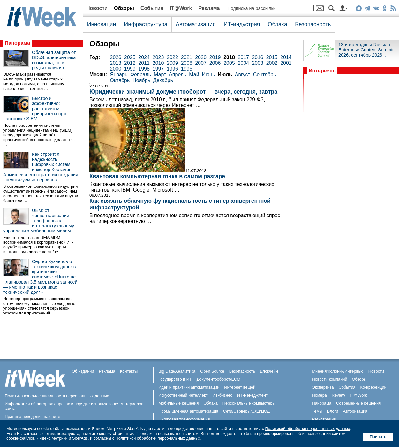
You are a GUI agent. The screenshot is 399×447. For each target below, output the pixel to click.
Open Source (212, 371)
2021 (186, 57)
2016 (257, 57)
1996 (172, 69)
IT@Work (181, 8)
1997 (158, 69)
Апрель (177, 74)
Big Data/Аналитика (176, 371)
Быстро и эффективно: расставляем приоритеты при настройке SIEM (34, 108)
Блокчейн (269, 371)
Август (242, 74)
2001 (286, 63)
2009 (172, 63)
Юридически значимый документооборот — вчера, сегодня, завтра (183, 91)
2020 (201, 57)
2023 (158, 57)
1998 (144, 69)
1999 (130, 69)
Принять (378, 436)
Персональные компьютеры (248, 403)
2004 (243, 63)
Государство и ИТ (175, 379)
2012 (130, 63)
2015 (272, 57)
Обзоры (124, 8)
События (151, 8)
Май (194, 74)
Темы (317, 411)
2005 (229, 63)
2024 (144, 57)
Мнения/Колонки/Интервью (337, 371)
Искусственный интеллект (182, 395)
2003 (257, 63)
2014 (286, 57)
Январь (118, 74)
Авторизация (355, 411)
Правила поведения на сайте (32, 416)
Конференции (373, 387)
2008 (186, 63)
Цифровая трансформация (184, 419)
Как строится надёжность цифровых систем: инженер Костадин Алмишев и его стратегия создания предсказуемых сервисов (40, 167)
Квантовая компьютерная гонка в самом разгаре (157, 176)
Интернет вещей (239, 387)
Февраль (140, 74)
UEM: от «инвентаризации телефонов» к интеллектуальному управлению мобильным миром (38, 220)
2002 (272, 63)
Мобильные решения (178, 403)
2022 (172, 57)
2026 (115, 57)
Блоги (332, 411)
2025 (130, 57)
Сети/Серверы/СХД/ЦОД (246, 411)
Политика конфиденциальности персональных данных (57, 395)
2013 (115, 63)
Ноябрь (141, 80)
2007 (201, 63)
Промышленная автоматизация (188, 411)
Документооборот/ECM (218, 379)
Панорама (17, 43)
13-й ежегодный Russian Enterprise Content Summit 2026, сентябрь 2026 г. (366, 49)
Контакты (129, 371)
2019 (215, 57)
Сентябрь (264, 74)
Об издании (83, 371)
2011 (144, 63)
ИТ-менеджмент (252, 395)
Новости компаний (329, 379)
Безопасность (313, 24)
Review (338, 395)
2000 (115, 69)
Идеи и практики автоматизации (188, 387)
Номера (319, 395)
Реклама (209, 8)
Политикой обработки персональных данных (307, 428)
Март (160, 74)
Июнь (208, 74)
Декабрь (163, 80)
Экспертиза (323, 387)
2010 (158, 63)
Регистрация (324, 419)
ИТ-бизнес (222, 395)
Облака (277, 24)
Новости (97, 8)
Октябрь (120, 80)
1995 (186, 69)
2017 (243, 57)
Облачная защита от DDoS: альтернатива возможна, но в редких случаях (54, 60)
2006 (215, 63)
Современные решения (358, 403)
